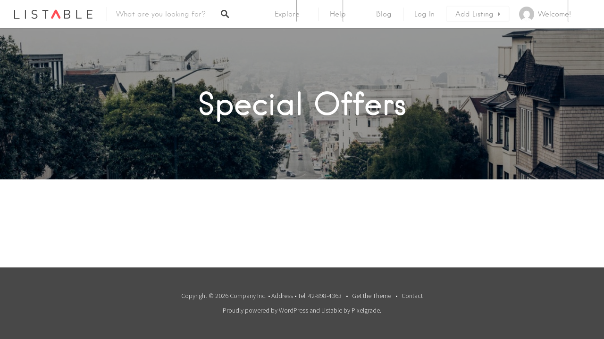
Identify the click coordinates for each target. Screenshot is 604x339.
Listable (331, 310)
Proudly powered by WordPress (265, 310)
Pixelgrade (366, 310)
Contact (412, 295)
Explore (287, 14)
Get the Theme (371, 295)
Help (338, 14)
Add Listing (474, 14)
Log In (424, 14)
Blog (384, 14)
